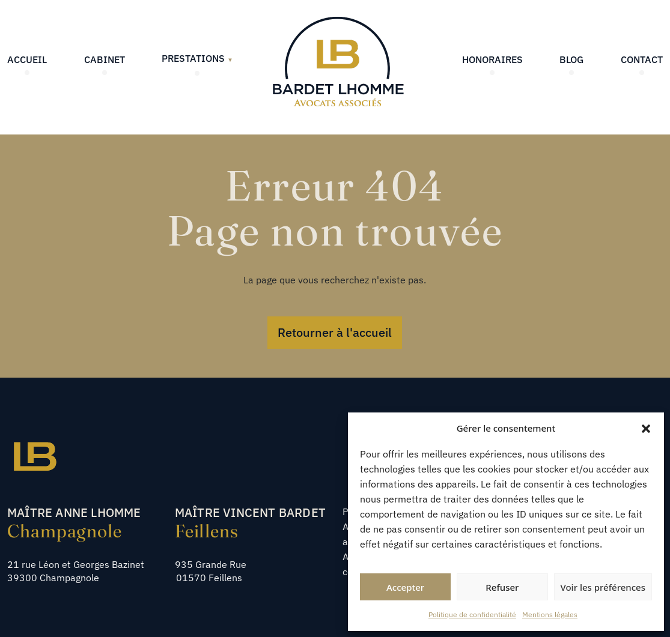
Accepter (405, 587)
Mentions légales (549, 614)
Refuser (502, 587)
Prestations (197, 58)
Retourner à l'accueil (335, 332)
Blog (571, 59)
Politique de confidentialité (472, 614)
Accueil (27, 59)
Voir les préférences (603, 587)
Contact (642, 59)
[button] (646, 428)
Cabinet (104, 59)
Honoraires (492, 59)
